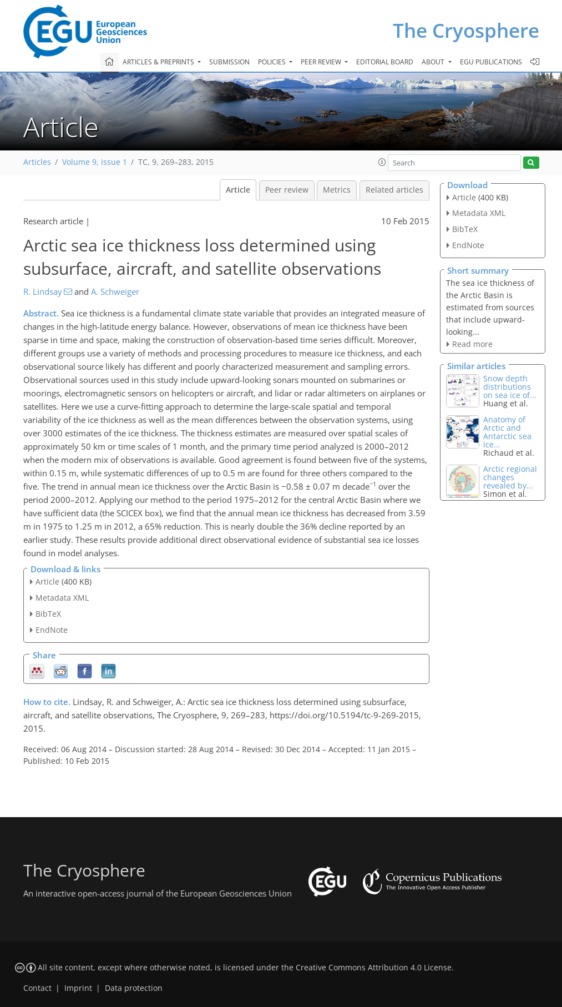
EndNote (52, 630)
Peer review (286, 190)
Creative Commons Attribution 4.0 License (374, 968)
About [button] (434, 62)
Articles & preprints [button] (159, 62)
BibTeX (48, 613)
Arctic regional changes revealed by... (510, 477)
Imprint (78, 988)
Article (238, 190)
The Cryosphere (466, 30)
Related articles (394, 190)
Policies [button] (272, 62)
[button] (382, 162)
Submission (229, 62)
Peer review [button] (322, 62)
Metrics (337, 190)
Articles (37, 162)
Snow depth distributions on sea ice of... (509, 386)
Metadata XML (62, 597)
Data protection (134, 988)
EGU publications (491, 62)
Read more (472, 344)
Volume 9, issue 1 (94, 162)
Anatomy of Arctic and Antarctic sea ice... (507, 432)
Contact (37, 988)
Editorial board (384, 62)
